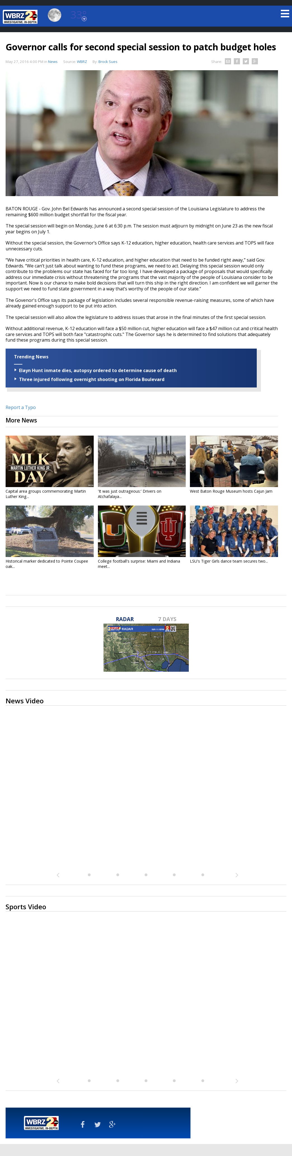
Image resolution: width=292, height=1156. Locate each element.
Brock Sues (107, 61)
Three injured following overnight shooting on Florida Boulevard (91, 379)
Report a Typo (21, 407)
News (53, 61)
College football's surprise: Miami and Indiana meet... (139, 563)
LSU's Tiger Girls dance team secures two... (229, 561)
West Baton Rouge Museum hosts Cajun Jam (231, 491)
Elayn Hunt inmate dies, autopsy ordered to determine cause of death (98, 370)
